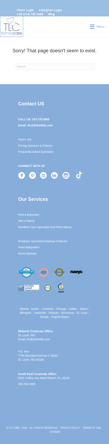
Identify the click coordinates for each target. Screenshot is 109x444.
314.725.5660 (40, 119)
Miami (83, 308)
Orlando (54, 312)
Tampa (44, 316)
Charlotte (47, 308)
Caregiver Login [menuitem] (50, 10)
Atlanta (24, 308)
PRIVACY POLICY (70, 427)
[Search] (54, 66)
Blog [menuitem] (51, 14)
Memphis (25, 312)
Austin (35, 308)
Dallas (73, 308)
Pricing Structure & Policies (35, 145)
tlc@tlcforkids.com (40, 125)
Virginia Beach (60, 316)
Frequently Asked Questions (35, 151)
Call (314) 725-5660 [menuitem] (30, 14)
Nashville (40, 312)
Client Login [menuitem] (25, 10)
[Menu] (97, 26)
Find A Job (24, 139)
